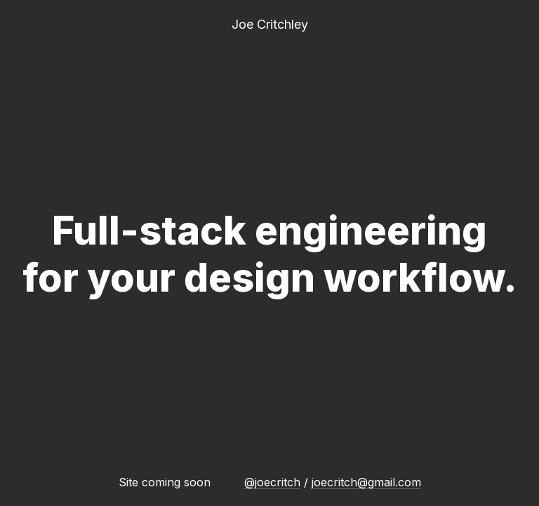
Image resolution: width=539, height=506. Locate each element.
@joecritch (272, 482)
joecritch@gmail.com (366, 482)
